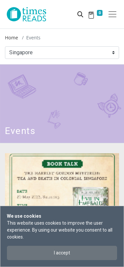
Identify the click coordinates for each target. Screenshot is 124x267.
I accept (62, 252)
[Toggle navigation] (112, 14)
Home (11, 37)
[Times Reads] (29, 14)
